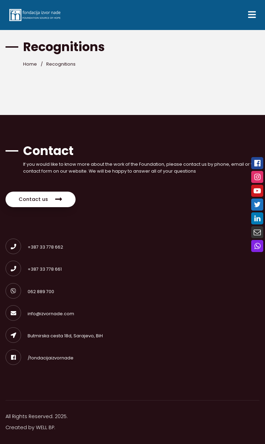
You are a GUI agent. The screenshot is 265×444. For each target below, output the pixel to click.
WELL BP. (45, 427)
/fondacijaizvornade (39, 358)
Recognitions (61, 64)
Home (30, 64)
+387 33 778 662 (34, 247)
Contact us (40, 199)
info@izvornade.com (40, 314)
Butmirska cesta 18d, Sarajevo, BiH (54, 336)
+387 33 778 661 (34, 269)
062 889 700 (30, 292)
